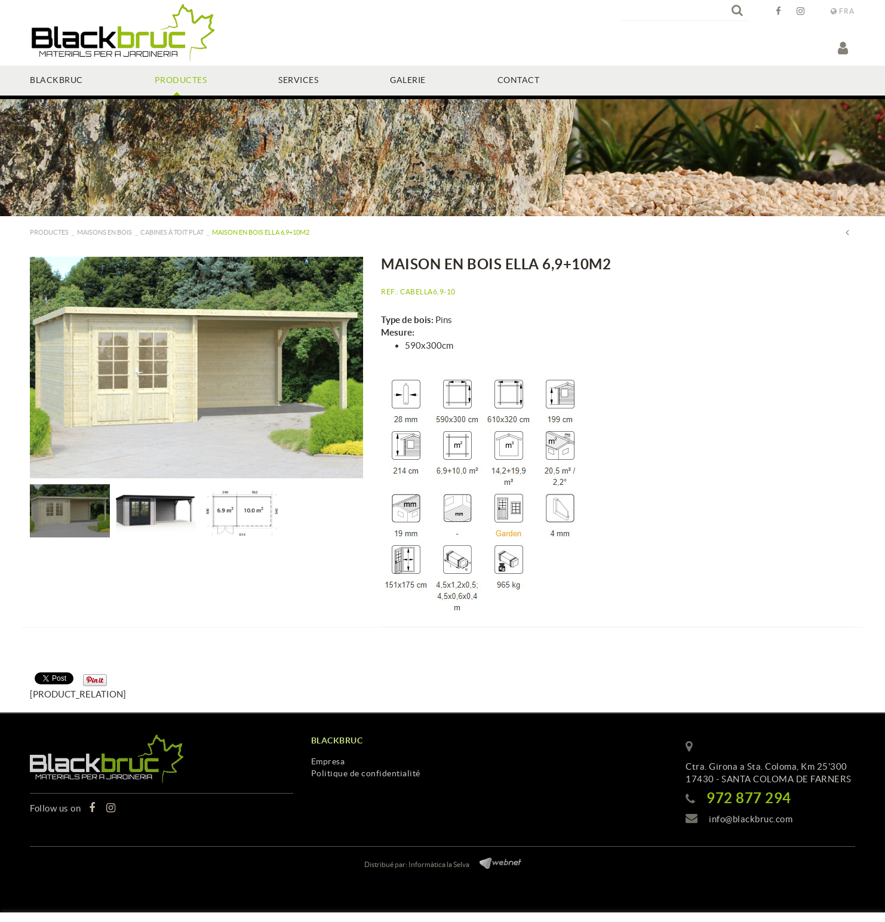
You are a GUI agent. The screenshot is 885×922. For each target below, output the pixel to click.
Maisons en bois (104, 232)
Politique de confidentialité (365, 773)
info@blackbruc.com (750, 819)
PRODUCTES (49, 232)
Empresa (328, 761)
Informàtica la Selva (438, 864)
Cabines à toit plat (172, 232)
